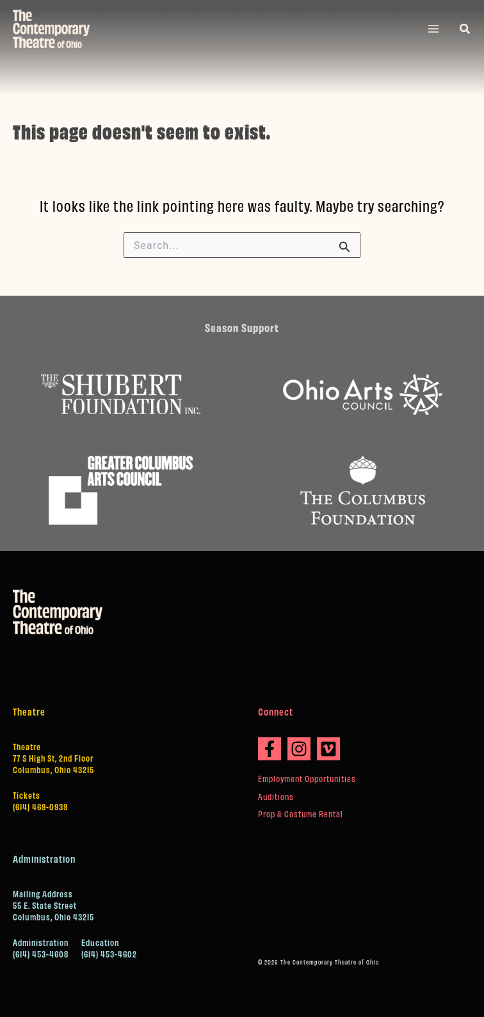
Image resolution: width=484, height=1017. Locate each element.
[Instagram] (299, 748)
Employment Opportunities (307, 778)
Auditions (276, 796)
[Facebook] (269, 748)
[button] (465, 29)
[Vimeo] (328, 748)
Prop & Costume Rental (300, 813)
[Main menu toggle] (433, 28)
